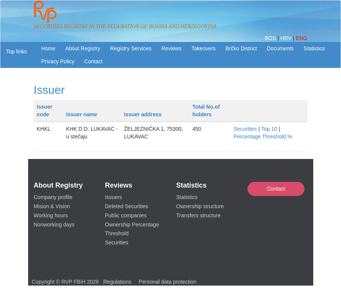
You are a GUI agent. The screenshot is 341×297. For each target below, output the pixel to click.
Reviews (172, 48)
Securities (245, 129)
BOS (271, 38)
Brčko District (241, 48)
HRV (286, 38)
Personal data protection (168, 282)
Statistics (314, 48)
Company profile (53, 197)
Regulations (117, 282)
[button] (18, 51)
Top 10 (269, 129)
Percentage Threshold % (262, 136)
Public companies (126, 215)
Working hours (51, 215)
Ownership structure (200, 206)
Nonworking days (54, 225)
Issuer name (81, 114)
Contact (276, 189)
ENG (301, 38)
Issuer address (143, 114)
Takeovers (203, 48)
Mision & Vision (52, 206)
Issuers (113, 197)
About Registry (82, 48)
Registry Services (131, 48)
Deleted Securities (126, 206)
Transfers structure (198, 215)
